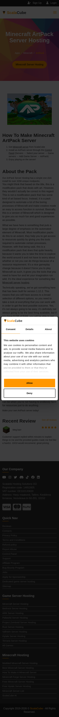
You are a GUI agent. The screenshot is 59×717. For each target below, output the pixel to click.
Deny (29, 393)
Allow (29, 383)
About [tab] (48, 329)
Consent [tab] (10, 329)
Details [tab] (30, 329)
